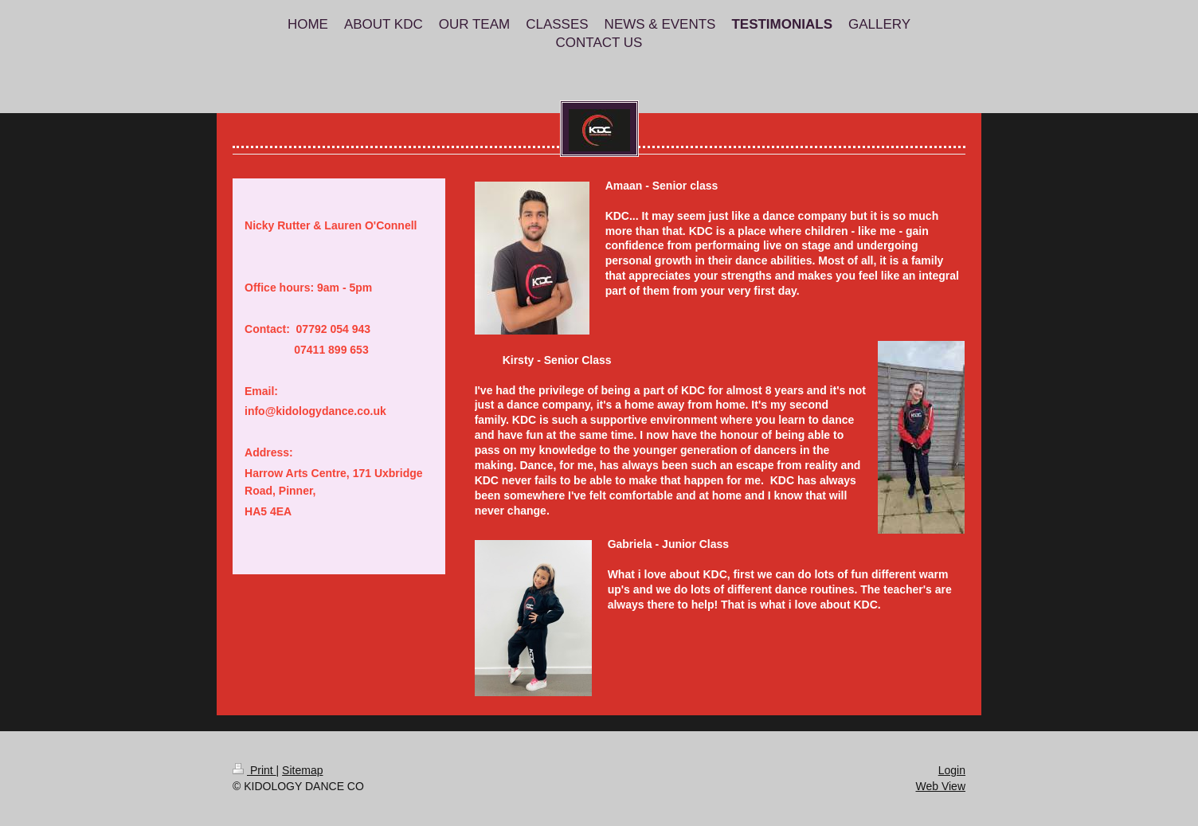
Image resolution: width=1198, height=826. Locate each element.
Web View (940, 786)
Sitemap (302, 770)
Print (254, 770)
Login (951, 770)
